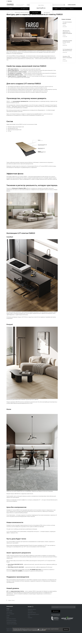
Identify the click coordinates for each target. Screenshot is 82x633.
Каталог (30, 606)
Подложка (30, 617)
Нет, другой (47, 12)
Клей (29, 616)
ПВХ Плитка (30, 611)
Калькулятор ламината (11, 618)
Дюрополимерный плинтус (33, 614)
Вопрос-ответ (9, 610)
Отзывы (8, 615)
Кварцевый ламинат (32, 609)
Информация (10, 606)
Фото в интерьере (10, 613)
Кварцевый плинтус (32, 612)
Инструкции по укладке (11, 620)
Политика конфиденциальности (38, 630)
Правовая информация (11, 622)
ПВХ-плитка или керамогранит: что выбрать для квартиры (67, 32)
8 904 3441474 (72, 4)
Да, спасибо (35, 12)
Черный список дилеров (12, 623)
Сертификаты (9, 612)
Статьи (8, 608)
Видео (8, 617)
